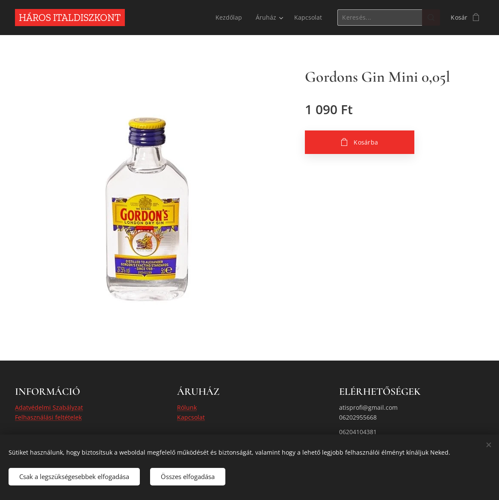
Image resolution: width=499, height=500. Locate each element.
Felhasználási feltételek (48, 417)
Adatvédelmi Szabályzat (49, 407)
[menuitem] (229, 17)
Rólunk (187, 407)
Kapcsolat (191, 417)
